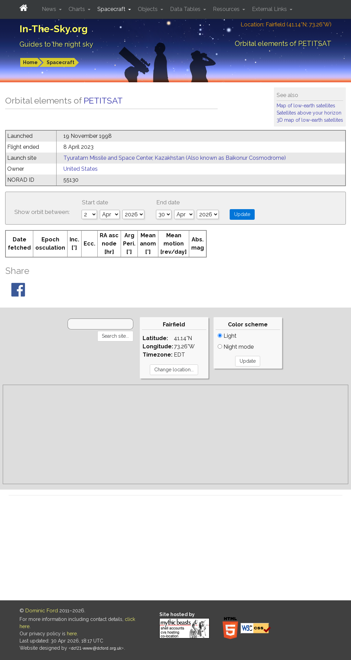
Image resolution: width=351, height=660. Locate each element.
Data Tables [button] (186, 9)
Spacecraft (60, 62)
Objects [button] (148, 9)
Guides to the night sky (56, 44)
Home (30, 62)
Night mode (236, 347)
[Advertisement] (175, 434)
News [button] (50, 9)
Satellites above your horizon (309, 113)
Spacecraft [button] (112, 9)
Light (227, 336)
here (72, 633)
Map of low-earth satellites (306, 105)
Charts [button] (77, 9)
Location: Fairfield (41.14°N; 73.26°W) (286, 24)
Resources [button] (227, 9)
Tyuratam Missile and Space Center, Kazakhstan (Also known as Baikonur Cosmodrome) (174, 158)
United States (80, 169)
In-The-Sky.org (54, 29)
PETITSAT (103, 100)
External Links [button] (270, 9)
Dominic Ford (41, 611)
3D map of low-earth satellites (310, 120)
